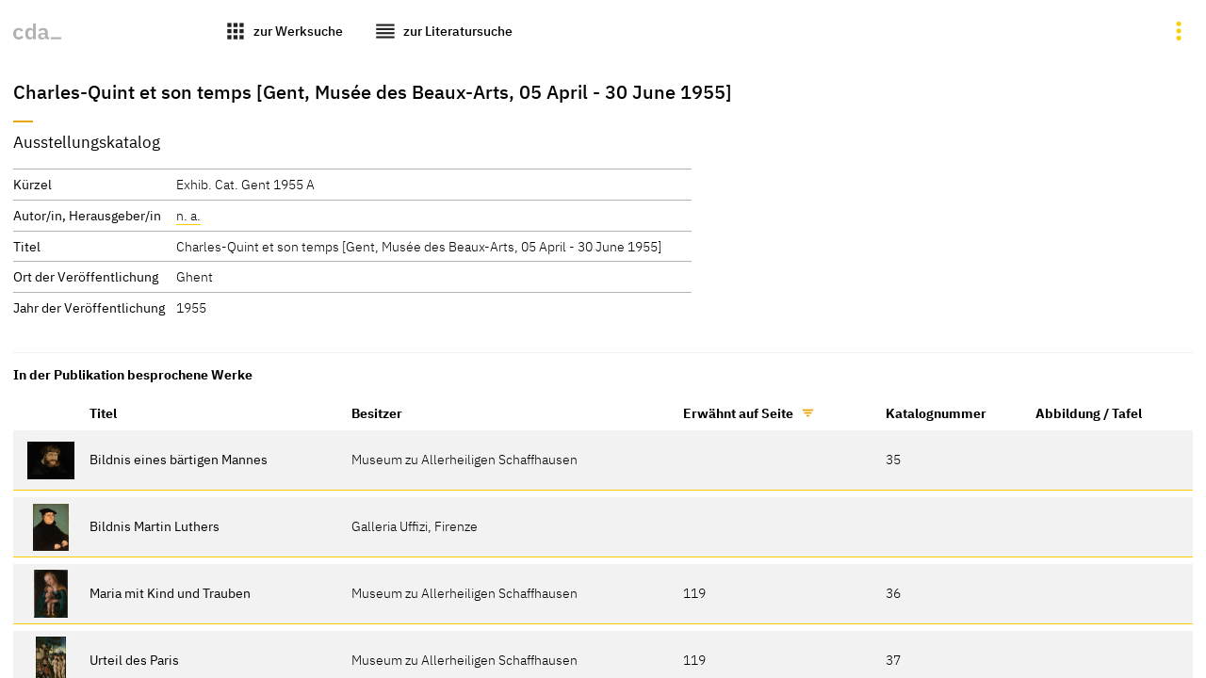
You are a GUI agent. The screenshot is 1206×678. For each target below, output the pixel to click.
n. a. (188, 215)
